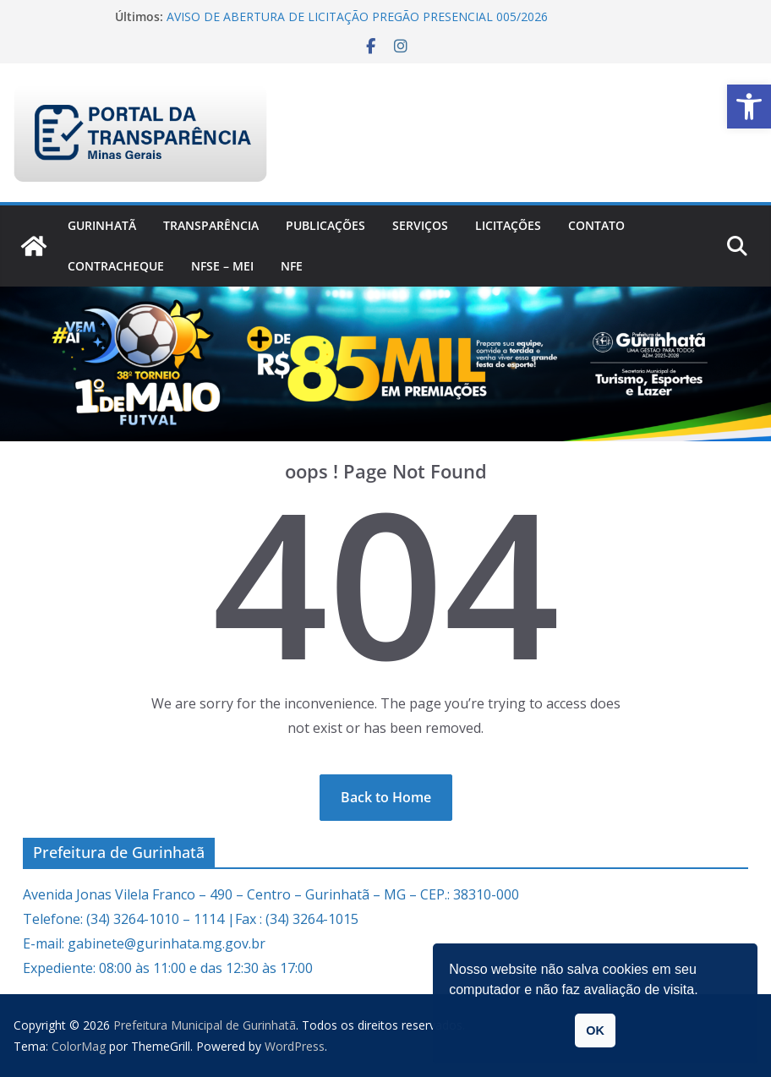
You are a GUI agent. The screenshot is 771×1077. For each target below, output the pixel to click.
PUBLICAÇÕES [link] (325, 225)
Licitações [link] (508, 225)
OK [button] (595, 1030)
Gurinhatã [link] (102, 225)
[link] (749, 106)
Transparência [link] (211, 225)
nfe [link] (292, 266)
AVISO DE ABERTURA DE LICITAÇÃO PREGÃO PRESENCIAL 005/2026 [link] (357, 16)
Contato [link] (596, 225)
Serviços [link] (420, 225)
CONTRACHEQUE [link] (116, 266)
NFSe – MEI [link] (222, 266)
